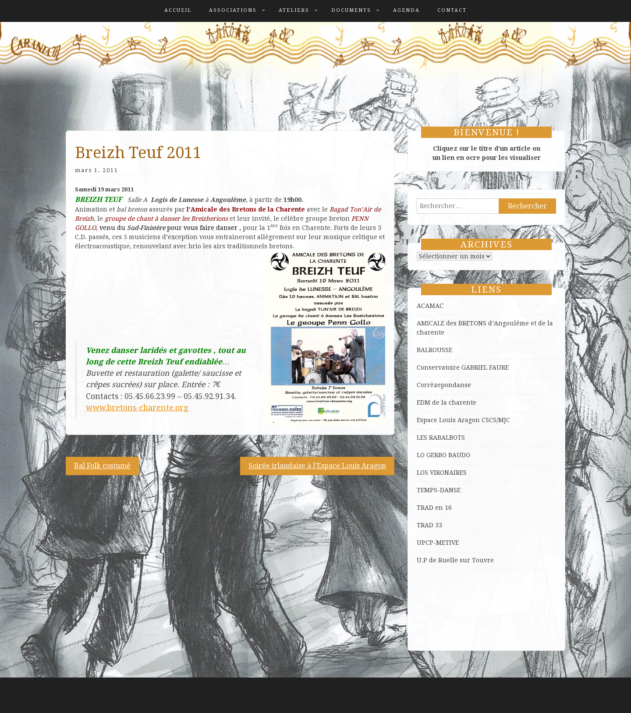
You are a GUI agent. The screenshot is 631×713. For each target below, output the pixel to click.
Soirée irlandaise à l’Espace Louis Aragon (317, 466)
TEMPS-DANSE (439, 490)
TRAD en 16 (434, 507)
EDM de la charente (446, 402)
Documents (351, 10)
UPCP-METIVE (438, 542)
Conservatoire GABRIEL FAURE (463, 367)
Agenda (406, 10)
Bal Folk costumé (102, 466)
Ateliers (294, 10)
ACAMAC (430, 305)
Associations (233, 10)
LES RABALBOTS (441, 437)
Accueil (177, 10)
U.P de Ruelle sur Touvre (455, 560)
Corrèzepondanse (444, 384)
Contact (452, 10)
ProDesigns (548, 699)
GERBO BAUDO (448, 455)
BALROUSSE (434, 349)
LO (421, 455)
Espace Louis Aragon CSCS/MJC (463, 420)
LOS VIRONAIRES (442, 472)
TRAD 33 (429, 525)
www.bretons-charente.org (137, 407)
